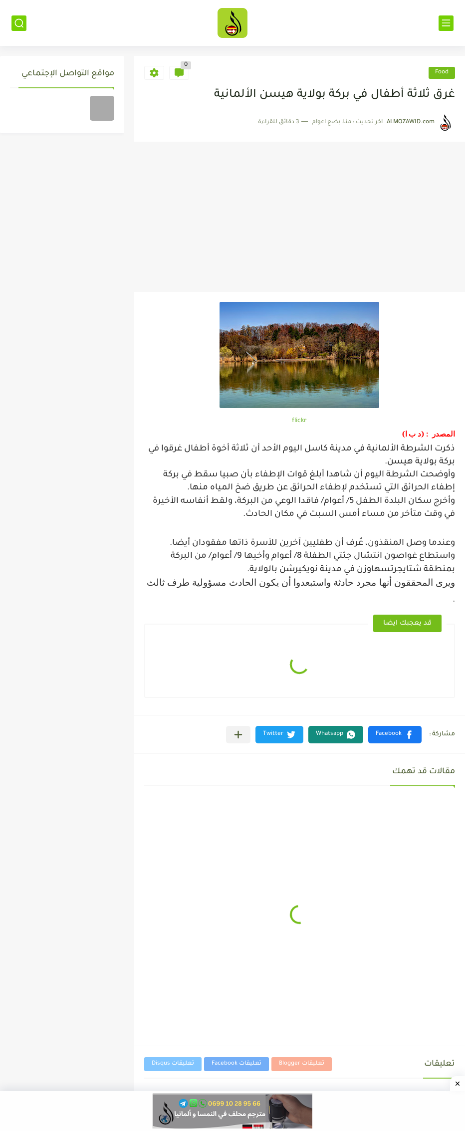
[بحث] (18, 23)
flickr (299, 421)
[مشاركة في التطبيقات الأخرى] (238, 734)
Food (442, 72)
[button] (395, 734)
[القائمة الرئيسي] (446, 23)
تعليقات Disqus (173, 1064)
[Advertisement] (299, 217)
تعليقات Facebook (236, 1064)
